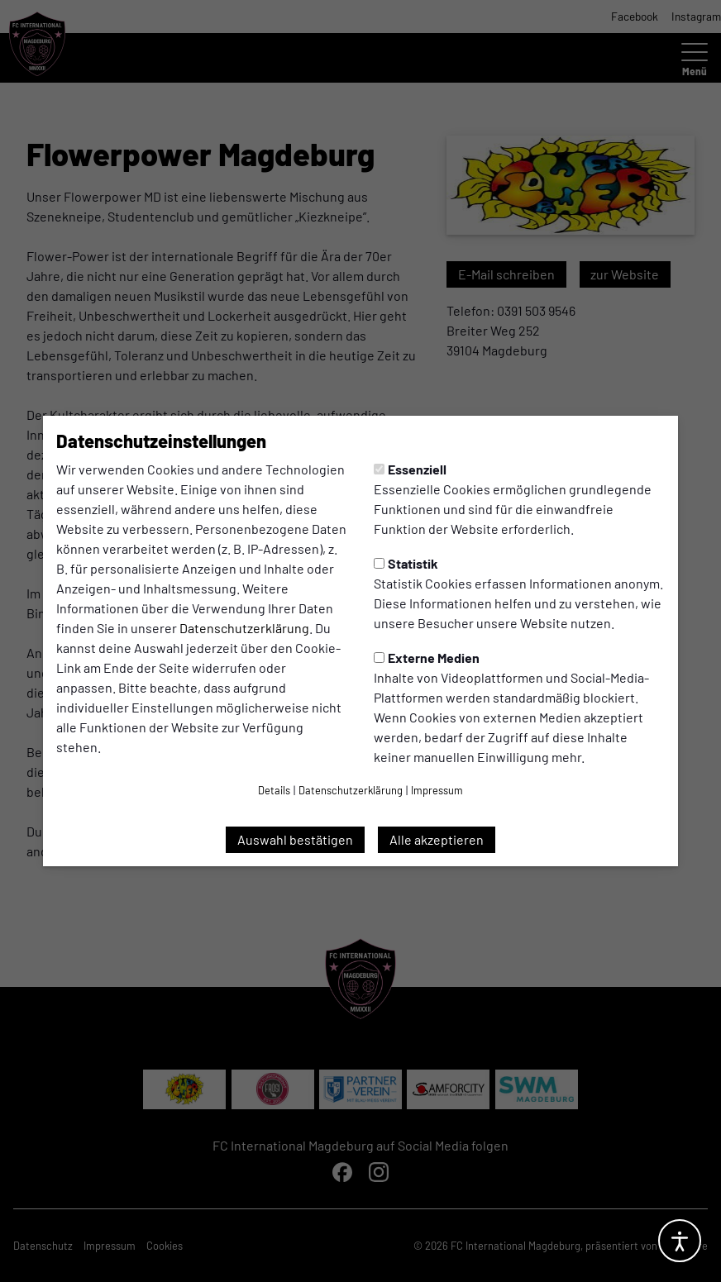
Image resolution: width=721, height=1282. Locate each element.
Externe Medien (427, 657)
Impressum (437, 790)
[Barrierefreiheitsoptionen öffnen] (679, 1240)
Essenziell (410, 469)
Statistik (406, 563)
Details (274, 790)
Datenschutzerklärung (244, 628)
